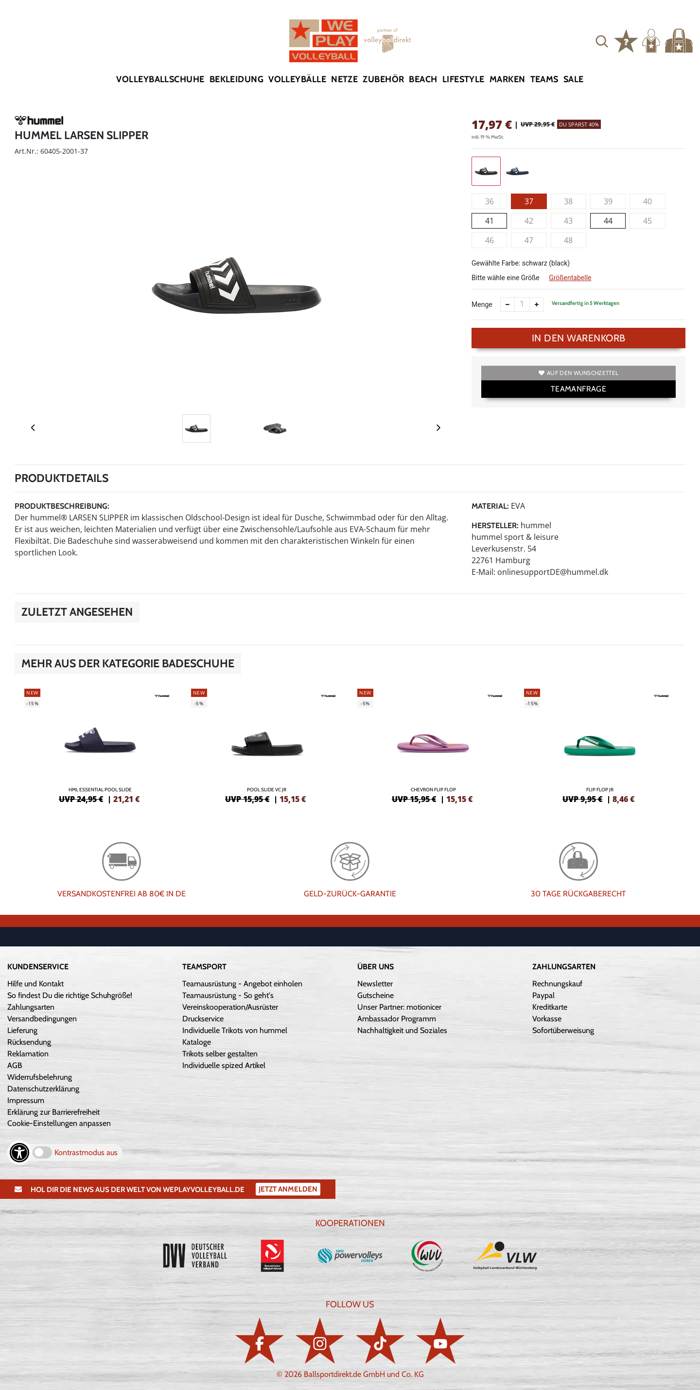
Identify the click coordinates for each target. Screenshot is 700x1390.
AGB (14, 1065)
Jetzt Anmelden (288, 1189)
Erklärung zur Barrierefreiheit (53, 1112)
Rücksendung (29, 1042)
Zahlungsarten (30, 1007)
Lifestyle (463, 79)
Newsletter (375, 983)
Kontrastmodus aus (86, 1152)
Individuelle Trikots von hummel (234, 1030)
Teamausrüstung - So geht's (228, 995)
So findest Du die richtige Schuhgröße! (69, 995)
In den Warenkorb (579, 338)
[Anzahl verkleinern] (507, 304)
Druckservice (203, 1018)
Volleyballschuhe (160, 79)
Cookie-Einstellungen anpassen (59, 1123)
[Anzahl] (522, 304)
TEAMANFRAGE (578, 388)
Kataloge (196, 1042)
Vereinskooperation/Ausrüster (230, 1007)
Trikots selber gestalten (220, 1053)
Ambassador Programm (396, 1018)
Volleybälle (297, 79)
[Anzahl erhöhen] (536, 304)
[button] (602, 41)
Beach (423, 79)
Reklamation (28, 1053)
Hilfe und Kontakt (35, 983)
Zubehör (383, 79)
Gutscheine (375, 995)
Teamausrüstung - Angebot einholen (242, 983)
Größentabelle (570, 278)
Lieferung (22, 1030)
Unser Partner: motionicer (399, 1007)
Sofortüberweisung (563, 1030)
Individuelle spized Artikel (223, 1065)
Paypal (543, 995)
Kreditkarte (549, 1007)
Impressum (25, 1100)
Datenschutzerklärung (43, 1088)
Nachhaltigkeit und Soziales (402, 1030)
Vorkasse (546, 1018)
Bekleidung (237, 79)
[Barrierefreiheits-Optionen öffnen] (19, 1153)
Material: (490, 506)
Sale (573, 79)
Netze (344, 79)
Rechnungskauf (557, 983)
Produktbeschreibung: (62, 506)
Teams (544, 79)
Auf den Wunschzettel (578, 372)
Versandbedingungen (42, 1018)
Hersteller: (495, 525)
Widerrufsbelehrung (39, 1077)
